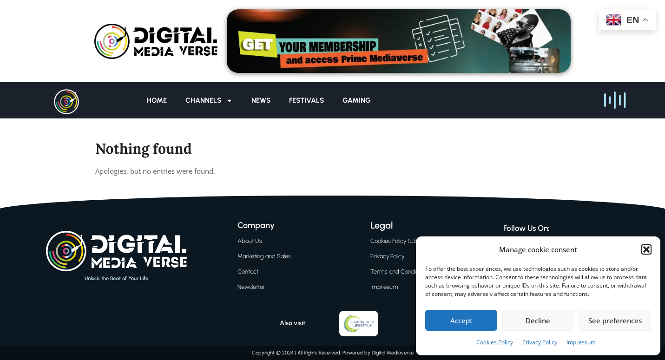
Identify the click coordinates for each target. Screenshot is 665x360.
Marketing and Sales (264, 256)
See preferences (615, 320)
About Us (249, 240)
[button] (646, 249)
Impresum (384, 286)
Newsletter (251, 286)
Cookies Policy (494, 342)
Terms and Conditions (399, 271)
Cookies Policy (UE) (394, 240)
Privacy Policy (539, 342)
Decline (538, 320)
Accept (461, 320)
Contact (247, 271)
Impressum (581, 342)
